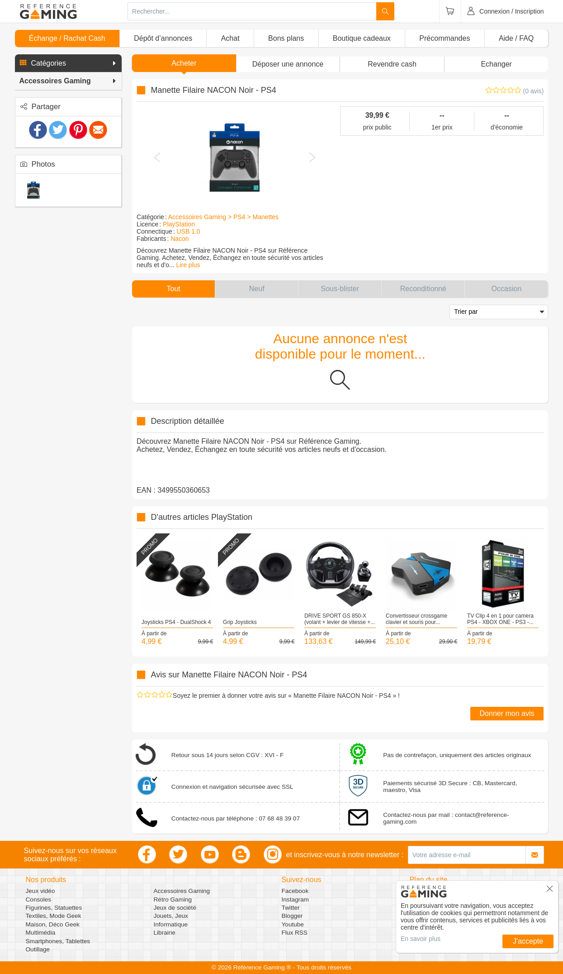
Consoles (39, 899)
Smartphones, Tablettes (58, 941)
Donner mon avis (507, 713)
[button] (68, 63)
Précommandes (444, 38)
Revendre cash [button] (392, 64)
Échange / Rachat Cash (67, 38)
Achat (230, 38)
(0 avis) (533, 91)
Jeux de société (175, 907)
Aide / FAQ (516, 38)
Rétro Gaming (173, 899)
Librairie (164, 932)
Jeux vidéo (40, 891)
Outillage (38, 949)
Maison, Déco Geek (53, 924)
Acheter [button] (183, 63)
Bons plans (286, 38)
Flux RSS (295, 932)
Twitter (291, 907)
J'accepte (528, 941)
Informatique (171, 924)
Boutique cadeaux (362, 38)
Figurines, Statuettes (54, 907)
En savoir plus (420, 938)
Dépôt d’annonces (163, 38)
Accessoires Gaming (182, 891)
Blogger (292, 915)
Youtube (293, 924)
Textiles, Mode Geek (53, 915)
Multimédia (41, 932)
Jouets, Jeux (171, 915)
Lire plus (188, 265)
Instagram (295, 899)
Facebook (295, 891)
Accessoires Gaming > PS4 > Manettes (223, 217)
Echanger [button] (496, 64)
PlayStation (179, 224)
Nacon (179, 238)
